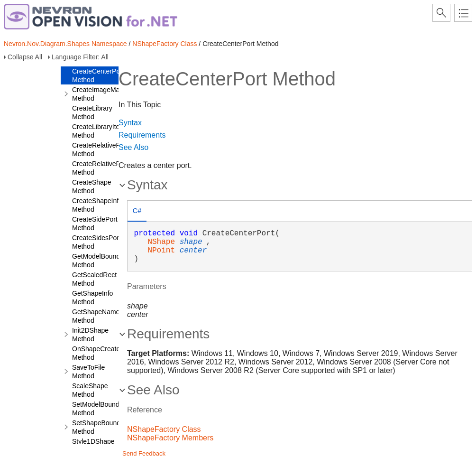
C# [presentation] (137, 211)
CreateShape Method (91, 186)
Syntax (130, 123)
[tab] (137, 212)
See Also (133, 147)
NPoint (161, 250)
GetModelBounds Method (97, 260)
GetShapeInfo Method (92, 297)
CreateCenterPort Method (98, 75)
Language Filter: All (80, 57)
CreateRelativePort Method (100, 149)
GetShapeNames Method (97, 316)
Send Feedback (143, 453)
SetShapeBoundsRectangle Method (113, 427)
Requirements (142, 135)
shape (191, 242)
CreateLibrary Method (92, 112)
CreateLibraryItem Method (98, 131)
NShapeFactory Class (164, 43)
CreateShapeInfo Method (97, 205)
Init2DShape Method (90, 334)
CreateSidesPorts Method (98, 242)
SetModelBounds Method (97, 409)
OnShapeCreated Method (98, 353)
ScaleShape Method (90, 390)
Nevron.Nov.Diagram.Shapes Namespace (65, 43)
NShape (161, 242)
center (193, 250)
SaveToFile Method (88, 372)
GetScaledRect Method (94, 279)
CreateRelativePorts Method (101, 168)
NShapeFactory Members (170, 438)
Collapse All (25, 57)
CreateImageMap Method (97, 94)
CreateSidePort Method (95, 223)
